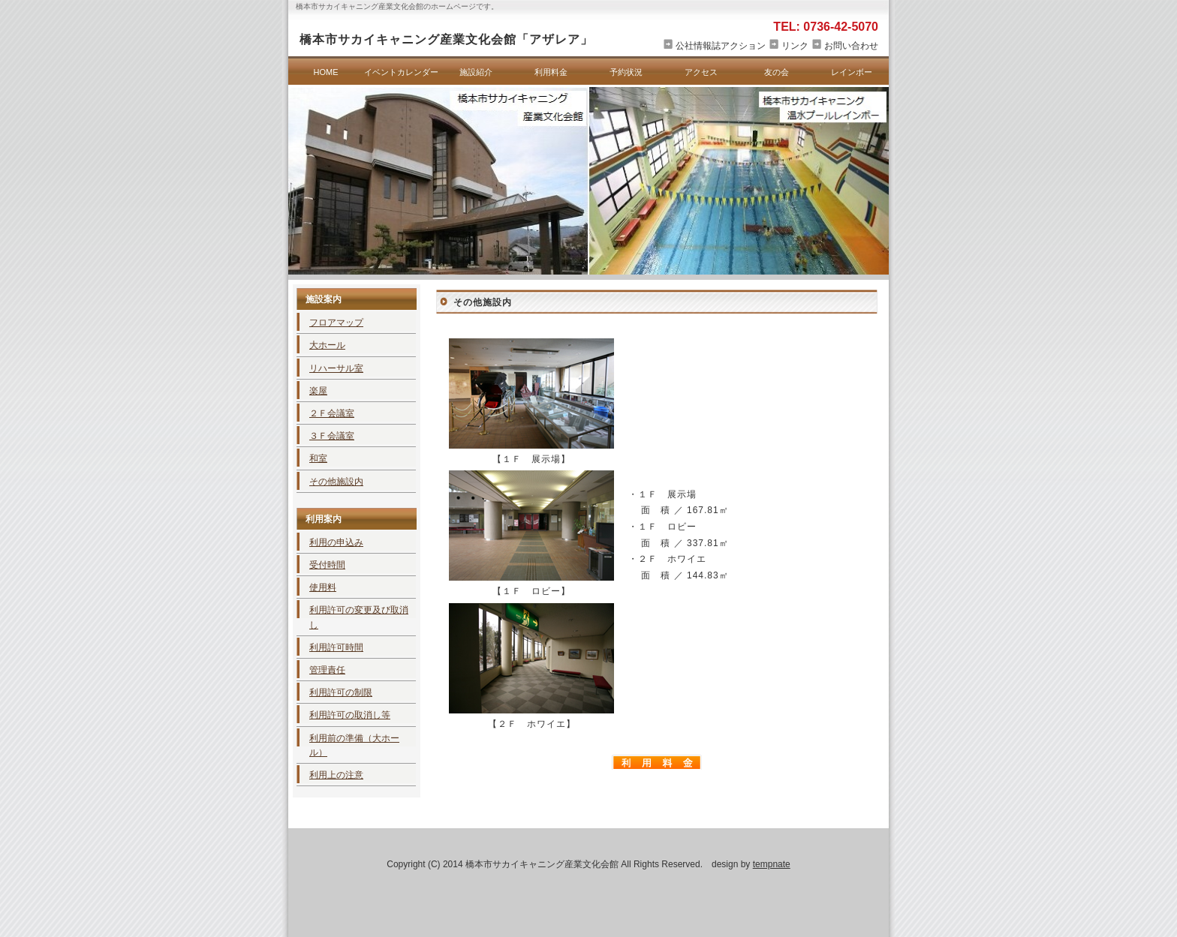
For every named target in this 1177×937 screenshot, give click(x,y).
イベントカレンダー (401, 72)
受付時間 (327, 565)
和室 (318, 458)
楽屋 (318, 391)
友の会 (776, 72)
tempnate (771, 864)
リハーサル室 (336, 368)
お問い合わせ (851, 46)
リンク (794, 46)
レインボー (851, 72)
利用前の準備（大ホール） (354, 745)
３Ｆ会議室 (331, 436)
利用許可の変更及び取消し (358, 617)
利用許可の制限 (340, 692)
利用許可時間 (336, 647)
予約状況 (626, 72)
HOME (326, 72)
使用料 (322, 587)
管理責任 (327, 670)
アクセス (701, 72)
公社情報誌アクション (721, 46)
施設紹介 (475, 72)
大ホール (327, 345)
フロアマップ (336, 322)
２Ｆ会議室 (331, 413)
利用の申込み (336, 542)
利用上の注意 (336, 775)
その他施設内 (336, 481)
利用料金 (550, 72)
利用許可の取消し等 (349, 715)
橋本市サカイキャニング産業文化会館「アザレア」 (446, 39)
